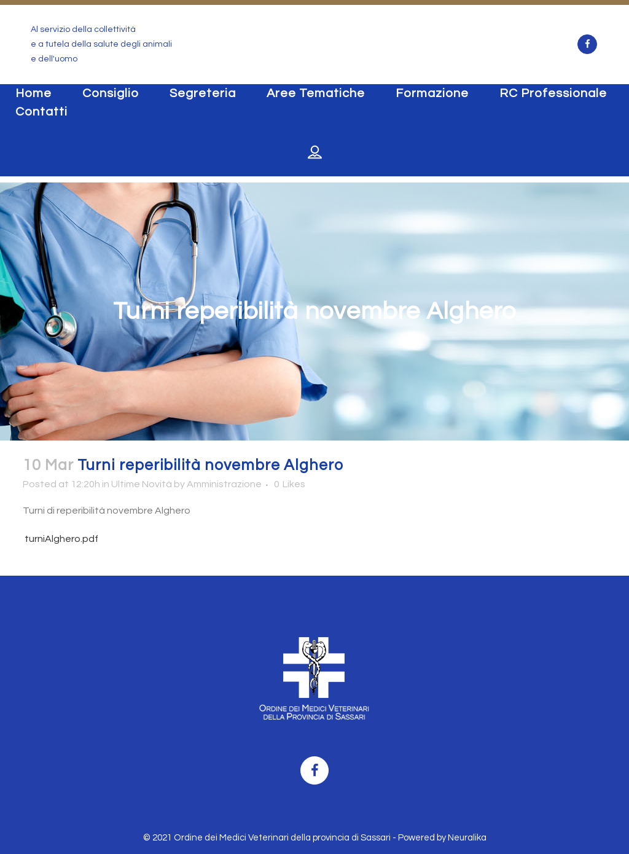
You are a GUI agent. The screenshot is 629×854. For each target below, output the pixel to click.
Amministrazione (224, 484)
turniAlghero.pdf (60, 539)
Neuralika (467, 837)
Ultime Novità (141, 484)
